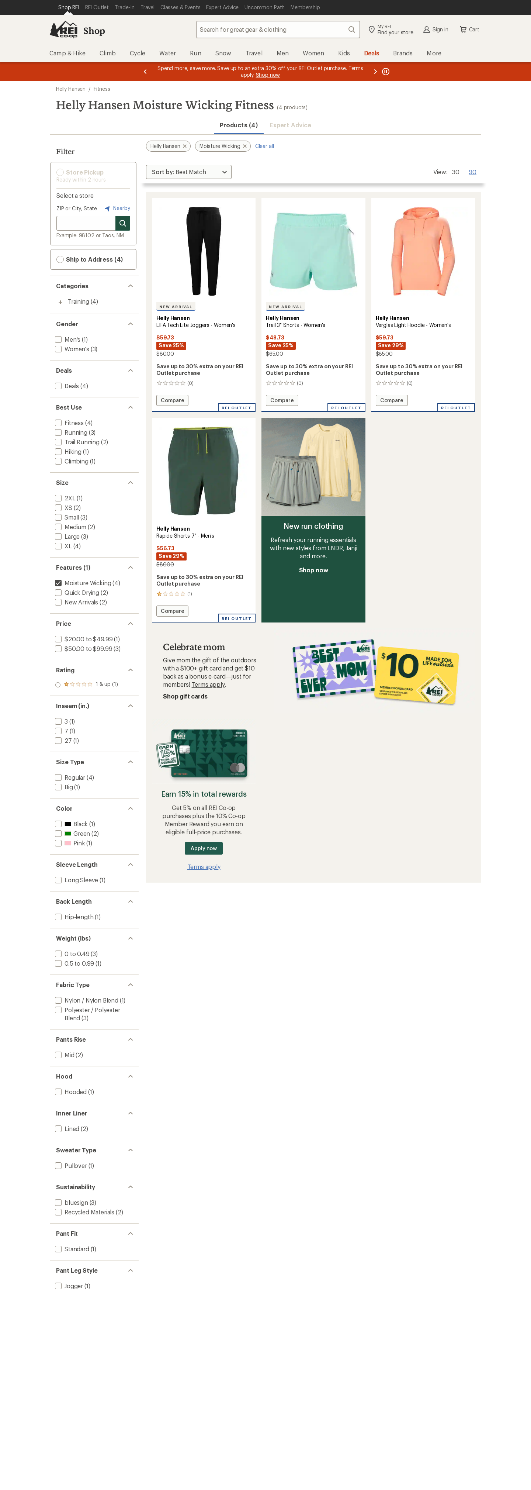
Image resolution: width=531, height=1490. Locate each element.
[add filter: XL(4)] (62, 545)
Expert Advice (290, 124)
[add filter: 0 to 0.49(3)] (71, 953)
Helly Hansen (71, 89)
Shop (94, 30)
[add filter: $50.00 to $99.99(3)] (82, 648)
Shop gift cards (185, 696)
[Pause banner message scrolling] (385, 71)
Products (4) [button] (239, 124)
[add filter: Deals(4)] (66, 385)
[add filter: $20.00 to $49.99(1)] (82, 638)
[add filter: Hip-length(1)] (73, 916)
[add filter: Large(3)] (66, 536)
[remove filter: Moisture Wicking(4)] (82, 582)
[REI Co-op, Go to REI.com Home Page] (63, 29)
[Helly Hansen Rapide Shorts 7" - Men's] (204, 520)
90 (472, 171)
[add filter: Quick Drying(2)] (76, 592)
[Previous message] (145, 71)
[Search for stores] (122, 223)
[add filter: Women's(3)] (71, 348)
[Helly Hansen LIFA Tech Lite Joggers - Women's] (204, 305)
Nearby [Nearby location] (116, 208)
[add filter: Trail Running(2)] (76, 441)
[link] (203, 251)
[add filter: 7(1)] (60, 730)
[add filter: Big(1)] (63, 786)
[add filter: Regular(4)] (69, 777)
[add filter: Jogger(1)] (68, 1285)
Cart (469, 29)
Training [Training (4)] (78, 301)
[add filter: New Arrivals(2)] (75, 602)
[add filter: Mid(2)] (63, 1054)
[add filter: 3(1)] (60, 721)
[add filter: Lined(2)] (66, 1128)
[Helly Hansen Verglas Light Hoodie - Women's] (423, 305)
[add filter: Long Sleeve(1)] (75, 879)
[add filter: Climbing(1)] (70, 461)
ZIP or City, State (76, 208)
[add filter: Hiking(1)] (67, 451)
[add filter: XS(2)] (62, 507)
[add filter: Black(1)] (70, 823)
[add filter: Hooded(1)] (70, 1091)
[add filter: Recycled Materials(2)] (83, 1211)
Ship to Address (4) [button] (89, 259)
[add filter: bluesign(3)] (70, 1202)
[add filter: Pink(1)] (69, 842)
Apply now (204, 848)
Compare (172, 401)
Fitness (102, 89)
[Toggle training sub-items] (60, 302)
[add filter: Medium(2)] (69, 526)
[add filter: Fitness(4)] (68, 422)
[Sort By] (189, 172)
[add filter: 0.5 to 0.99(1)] (73, 963)
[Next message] (375, 71)
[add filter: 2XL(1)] (64, 497)
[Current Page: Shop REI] (68, 7)
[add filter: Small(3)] (66, 517)
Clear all (264, 146)
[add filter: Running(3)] (70, 432)
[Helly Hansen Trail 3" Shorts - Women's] (313, 305)
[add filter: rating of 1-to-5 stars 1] (86, 685)
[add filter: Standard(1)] (71, 1248)
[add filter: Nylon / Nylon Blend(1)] (85, 1000)
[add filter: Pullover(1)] (70, 1165)
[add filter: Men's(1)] (66, 339)
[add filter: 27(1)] (62, 740)
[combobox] (278, 29)
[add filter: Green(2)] (71, 833)
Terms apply (208, 684)
